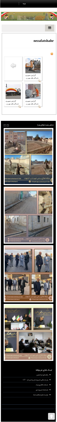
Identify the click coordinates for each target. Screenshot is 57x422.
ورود (23, 3)
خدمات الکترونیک (42, 385)
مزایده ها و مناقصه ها (40, 395)
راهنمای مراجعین (42, 375)
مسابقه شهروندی (42, 390)
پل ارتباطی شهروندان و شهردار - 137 (35, 380)
